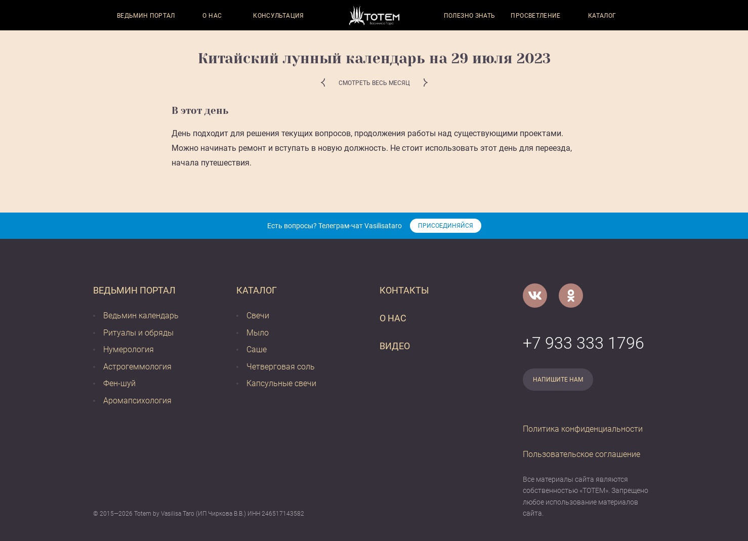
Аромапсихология (137, 400)
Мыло (257, 333)
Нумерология (128, 349)
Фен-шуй (119, 383)
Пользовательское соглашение (581, 454)
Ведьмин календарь (141, 315)
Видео (395, 346)
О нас (212, 15)
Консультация (278, 15)
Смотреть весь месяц (374, 83)
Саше (256, 349)
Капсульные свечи (281, 383)
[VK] (535, 295)
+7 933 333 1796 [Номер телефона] (583, 343)
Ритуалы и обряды (138, 333)
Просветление (535, 15)
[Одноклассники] (571, 295)
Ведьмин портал (146, 15)
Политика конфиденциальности (583, 429)
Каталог (602, 15)
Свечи (257, 315)
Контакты (404, 290)
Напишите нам (558, 379)
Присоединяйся (445, 225)
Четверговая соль (280, 366)
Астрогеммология (137, 366)
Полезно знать (469, 15)
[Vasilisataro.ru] (374, 15)
